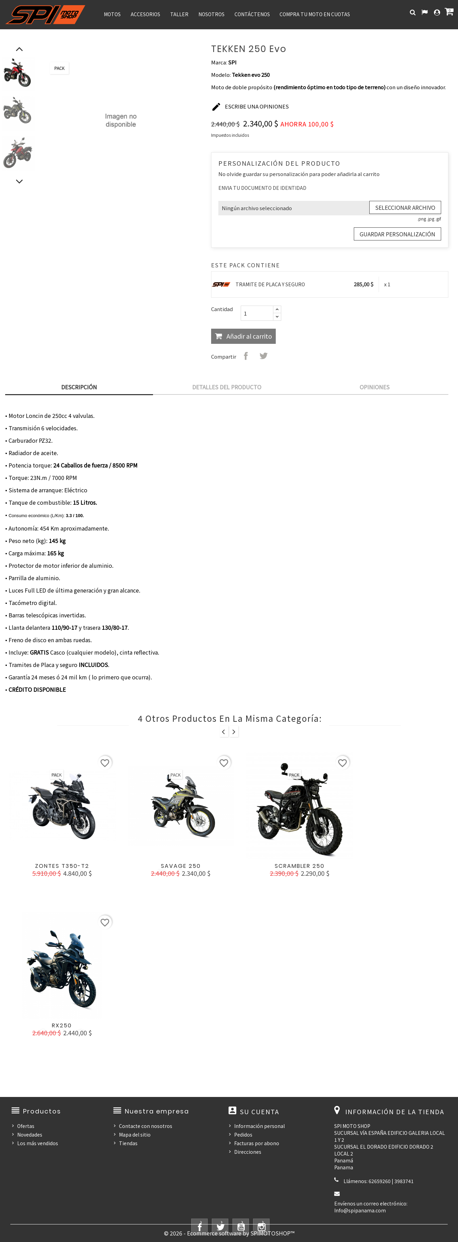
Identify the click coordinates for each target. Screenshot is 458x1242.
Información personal (259, 1125)
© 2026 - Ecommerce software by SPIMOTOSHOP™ (229, 1233)
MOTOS (112, 14)
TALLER (179, 14)
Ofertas (25, 1125)
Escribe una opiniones (250, 107)
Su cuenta (259, 1111)
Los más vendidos (37, 1143)
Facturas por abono (256, 1143)
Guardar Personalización (397, 234)
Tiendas (128, 1143)
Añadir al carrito (248, 335)
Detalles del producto (226, 387)
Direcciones (247, 1151)
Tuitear (263, 356)
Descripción (79, 387)
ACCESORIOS (145, 14)
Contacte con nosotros (145, 1125)
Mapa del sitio (135, 1134)
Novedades (29, 1134)
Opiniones (375, 387)
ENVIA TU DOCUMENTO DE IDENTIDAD (262, 187)
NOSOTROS (211, 14)
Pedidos (243, 1134)
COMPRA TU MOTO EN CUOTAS (315, 14)
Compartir (246, 356)
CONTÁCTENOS (252, 14)
